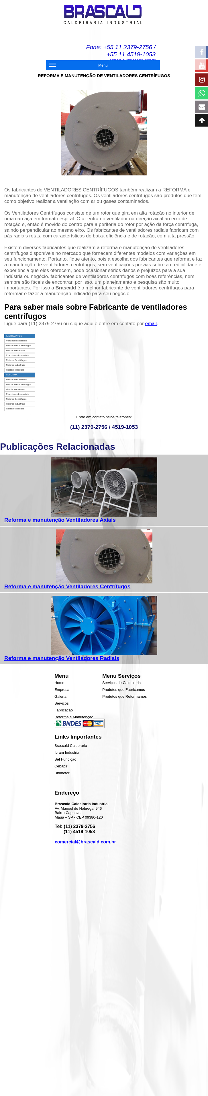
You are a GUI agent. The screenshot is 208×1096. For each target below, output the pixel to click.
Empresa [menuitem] (61, 689)
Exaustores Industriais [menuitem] (17, 355)
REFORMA (11, 374)
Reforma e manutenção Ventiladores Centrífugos (67, 586)
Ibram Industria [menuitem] (66, 752)
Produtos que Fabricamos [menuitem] (123, 689)
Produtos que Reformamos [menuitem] (124, 696)
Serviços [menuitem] (61, 703)
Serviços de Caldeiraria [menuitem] (121, 683)
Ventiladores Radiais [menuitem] (16, 340)
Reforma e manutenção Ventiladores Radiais (61, 658)
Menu (78, 66)
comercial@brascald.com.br (85, 841)
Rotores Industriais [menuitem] (15, 365)
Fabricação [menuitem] (63, 710)
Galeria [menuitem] (60, 696)
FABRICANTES (14, 336)
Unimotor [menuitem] (62, 773)
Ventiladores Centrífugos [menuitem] (18, 345)
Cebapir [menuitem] (61, 766)
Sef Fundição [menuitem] (65, 759)
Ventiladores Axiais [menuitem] (15, 350)
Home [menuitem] (59, 683)
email (151, 323)
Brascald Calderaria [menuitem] (70, 745)
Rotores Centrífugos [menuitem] (16, 360)
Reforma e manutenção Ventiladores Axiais (60, 520)
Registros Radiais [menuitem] (15, 370)
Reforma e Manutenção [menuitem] (73, 717)
